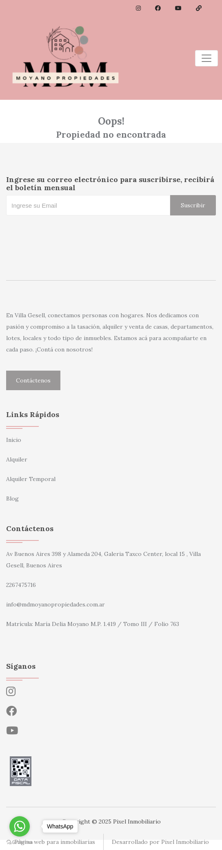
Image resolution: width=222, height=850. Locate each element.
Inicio (13, 440)
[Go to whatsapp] (19, 826)
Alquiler (16, 459)
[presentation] (68, 232)
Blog (12, 498)
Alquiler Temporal (31, 479)
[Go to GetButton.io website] (20, 841)
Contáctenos (33, 380)
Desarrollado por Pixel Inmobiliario (160, 842)
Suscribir (193, 205)
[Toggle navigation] (206, 58)
